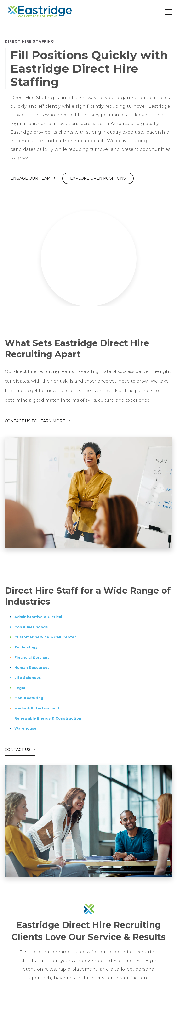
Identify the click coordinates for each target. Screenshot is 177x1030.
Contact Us (18, 749)
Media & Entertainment (37, 708)
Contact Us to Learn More (35, 421)
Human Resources (32, 667)
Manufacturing (28, 698)
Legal (19, 688)
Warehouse (25, 728)
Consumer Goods (31, 627)
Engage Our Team (31, 178)
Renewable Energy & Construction (47, 718)
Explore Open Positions (98, 178)
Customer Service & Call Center (45, 637)
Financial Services (31, 657)
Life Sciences (27, 677)
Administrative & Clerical (38, 617)
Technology (25, 647)
